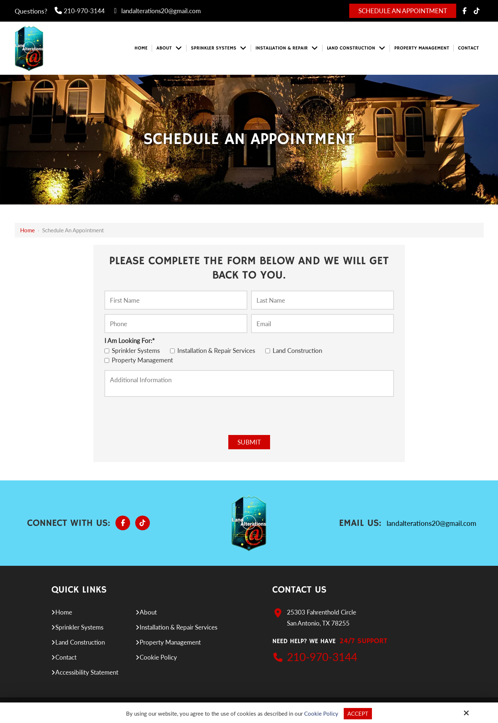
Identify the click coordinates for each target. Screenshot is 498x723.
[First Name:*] (175, 300)
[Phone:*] (175, 323)
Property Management (140, 360)
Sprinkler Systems (133, 350)
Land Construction (295, 350)
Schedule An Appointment (402, 11)
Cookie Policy (321, 713)
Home (27, 230)
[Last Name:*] (322, 300)
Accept (357, 713)
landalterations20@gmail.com (156, 11)
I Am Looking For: (129, 340)
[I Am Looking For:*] (106, 350)
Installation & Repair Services (214, 350)
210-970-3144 (80, 11)
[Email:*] (322, 323)
